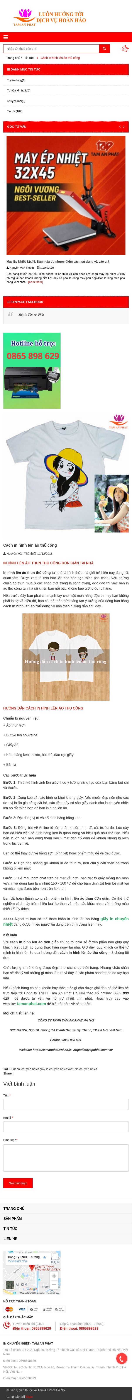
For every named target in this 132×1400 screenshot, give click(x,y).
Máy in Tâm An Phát (31, 314)
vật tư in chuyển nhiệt (82, 1069)
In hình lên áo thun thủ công (27, 573)
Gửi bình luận (18, 1183)
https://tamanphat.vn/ (48, 1050)
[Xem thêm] (35, 282)
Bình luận (10, 1140)
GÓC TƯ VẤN (16, 126)
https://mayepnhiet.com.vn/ (93, 1050)
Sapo (29, 1396)
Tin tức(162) (14, 111)
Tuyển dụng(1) (16, 80)
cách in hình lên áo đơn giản (34, 942)
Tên (6, 1095)
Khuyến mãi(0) (16, 101)
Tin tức (29, 58)
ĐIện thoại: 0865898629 (32, 1328)
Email (8, 1117)
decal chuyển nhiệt (26, 1069)
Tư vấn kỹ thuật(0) (18, 90)
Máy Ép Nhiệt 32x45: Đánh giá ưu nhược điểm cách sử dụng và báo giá (58, 261)
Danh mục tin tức (23, 69)
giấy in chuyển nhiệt (53, 1069)
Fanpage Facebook (25, 302)
